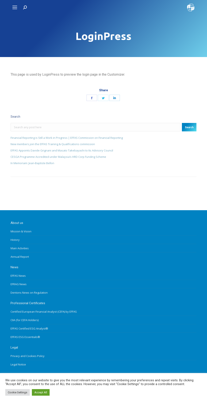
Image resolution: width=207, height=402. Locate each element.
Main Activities (20, 248)
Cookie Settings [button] (17, 392)
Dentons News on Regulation (29, 292)
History (15, 240)
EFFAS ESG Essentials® (25, 337)
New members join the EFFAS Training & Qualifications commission (53, 144)
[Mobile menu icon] (15, 7)
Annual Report (20, 257)
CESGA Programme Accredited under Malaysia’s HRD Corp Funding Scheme (58, 157)
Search (189, 127)
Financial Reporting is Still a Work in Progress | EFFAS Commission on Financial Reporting (67, 138)
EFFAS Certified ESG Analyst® (29, 328)
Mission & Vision (21, 231)
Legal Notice (18, 364)
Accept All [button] (40, 392)
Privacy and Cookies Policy (28, 356)
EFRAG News (19, 284)
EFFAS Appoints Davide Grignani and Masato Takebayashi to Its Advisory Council (62, 150)
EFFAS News (18, 276)
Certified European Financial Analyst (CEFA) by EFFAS (44, 311)
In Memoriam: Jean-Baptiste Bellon (32, 163)
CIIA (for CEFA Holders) (25, 320)
